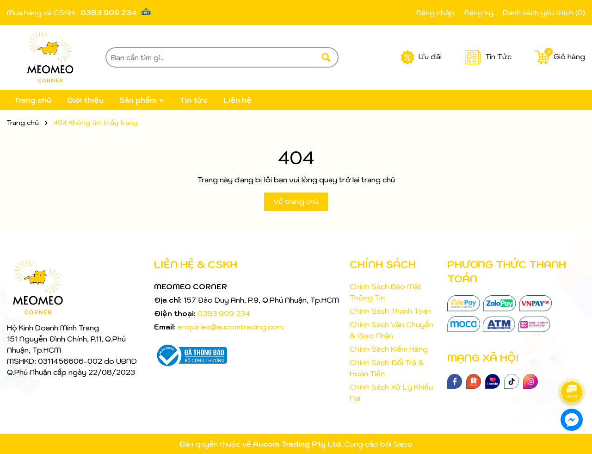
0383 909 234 (108, 12)
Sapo (403, 443)
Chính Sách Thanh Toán (391, 311)
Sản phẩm (138, 100)
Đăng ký (478, 12)
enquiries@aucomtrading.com (230, 326)
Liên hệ (237, 100)
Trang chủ (32, 100)
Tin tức (193, 100)
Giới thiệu (85, 100)
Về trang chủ (296, 201)
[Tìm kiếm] (326, 57)
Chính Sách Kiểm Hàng (389, 349)
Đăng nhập (434, 12)
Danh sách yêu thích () (544, 12)
